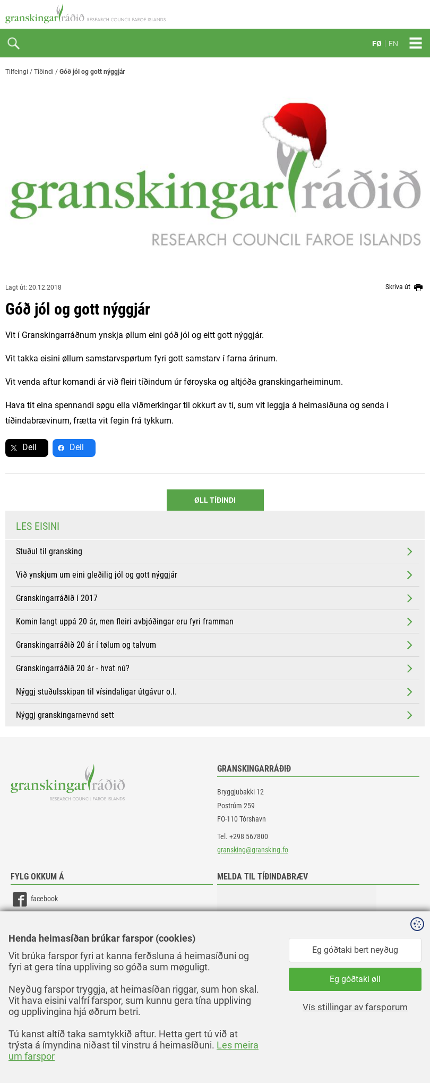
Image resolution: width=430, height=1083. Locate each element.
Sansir (417, 1052)
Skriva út (405, 287)
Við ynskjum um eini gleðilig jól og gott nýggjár (215, 575)
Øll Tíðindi (215, 500)
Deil (29, 447)
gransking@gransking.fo (252, 849)
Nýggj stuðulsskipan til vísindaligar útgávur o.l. (215, 692)
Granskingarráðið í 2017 (215, 598)
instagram (36, 947)
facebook (34, 899)
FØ (377, 43)
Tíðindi (44, 71)
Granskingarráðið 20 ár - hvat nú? (215, 668)
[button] (296, 938)
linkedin (32, 923)
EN (393, 43)
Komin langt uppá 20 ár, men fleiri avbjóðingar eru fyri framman (215, 621)
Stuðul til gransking (215, 551)
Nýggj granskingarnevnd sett (215, 715)
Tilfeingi (16, 71)
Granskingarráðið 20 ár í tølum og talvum (215, 645)
